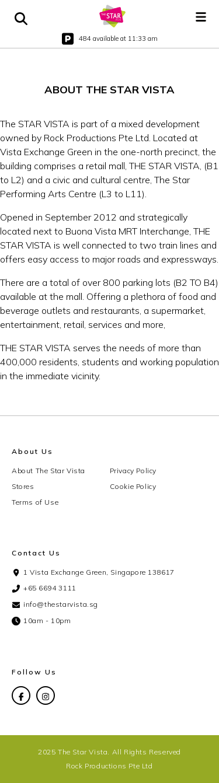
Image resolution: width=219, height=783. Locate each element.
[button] (200, 16)
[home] (113, 16)
